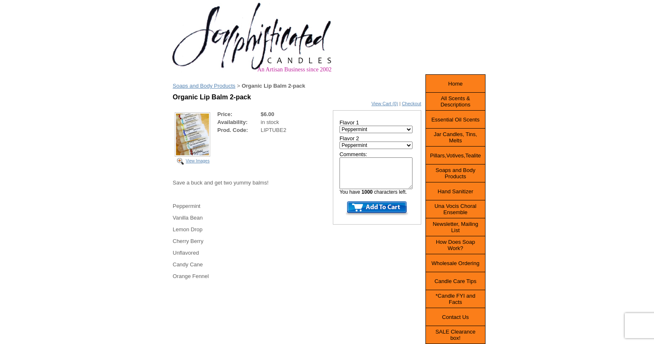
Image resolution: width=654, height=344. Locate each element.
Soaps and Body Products (204, 86)
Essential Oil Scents (455, 119)
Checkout (411, 103)
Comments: (353, 154)
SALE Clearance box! (455, 335)
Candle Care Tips (455, 281)
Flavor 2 (349, 138)
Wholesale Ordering (455, 263)
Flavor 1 (349, 122)
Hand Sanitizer (455, 191)
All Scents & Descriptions (455, 101)
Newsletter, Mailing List (455, 227)
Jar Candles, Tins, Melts (455, 137)
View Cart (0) (384, 103)
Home (455, 84)
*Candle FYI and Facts (455, 299)
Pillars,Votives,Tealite (455, 155)
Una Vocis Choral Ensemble (455, 209)
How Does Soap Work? (455, 245)
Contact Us (455, 317)
